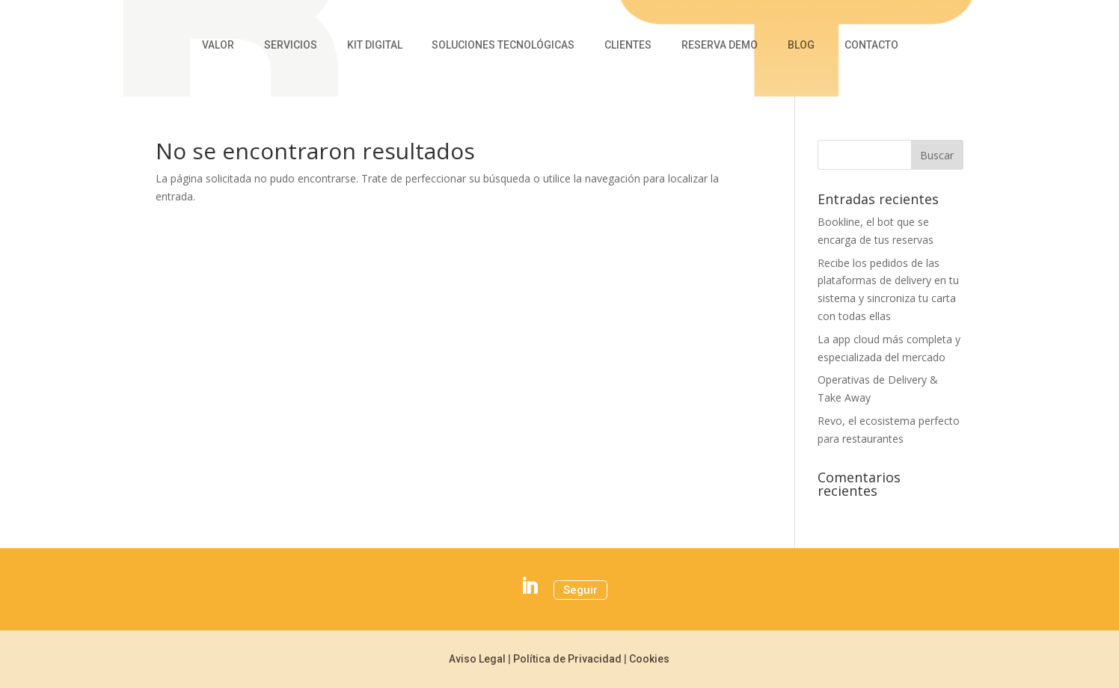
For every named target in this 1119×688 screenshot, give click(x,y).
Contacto (871, 45)
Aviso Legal (477, 659)
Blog (801, 45)
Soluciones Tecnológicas (503, 45)
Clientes (628, 45)
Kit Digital (374, 45)
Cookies (649, 659)
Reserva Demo (719, 45)
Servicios (290, 45)
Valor (218, 45)
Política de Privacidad (567, 659)
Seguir (580, 590)
